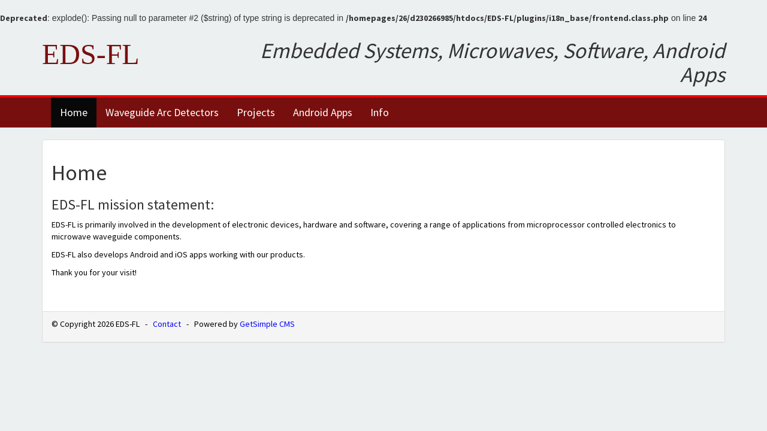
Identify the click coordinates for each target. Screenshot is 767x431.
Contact (167, 323)
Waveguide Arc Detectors (162, 112)
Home (73, 112)
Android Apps (322, 112)
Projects (256, 112)
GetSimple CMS (267, 323)
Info (379, 112)
